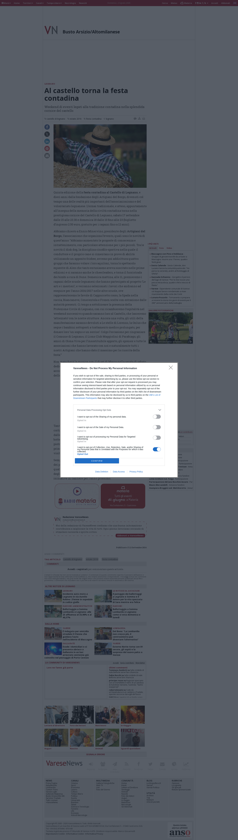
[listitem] (119, 410)
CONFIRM (97, 461)
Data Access (119, 471)
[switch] (157, 417)
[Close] (172, 368)
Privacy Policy (136, 471)
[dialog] (119, 420)
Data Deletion (101, 471)
